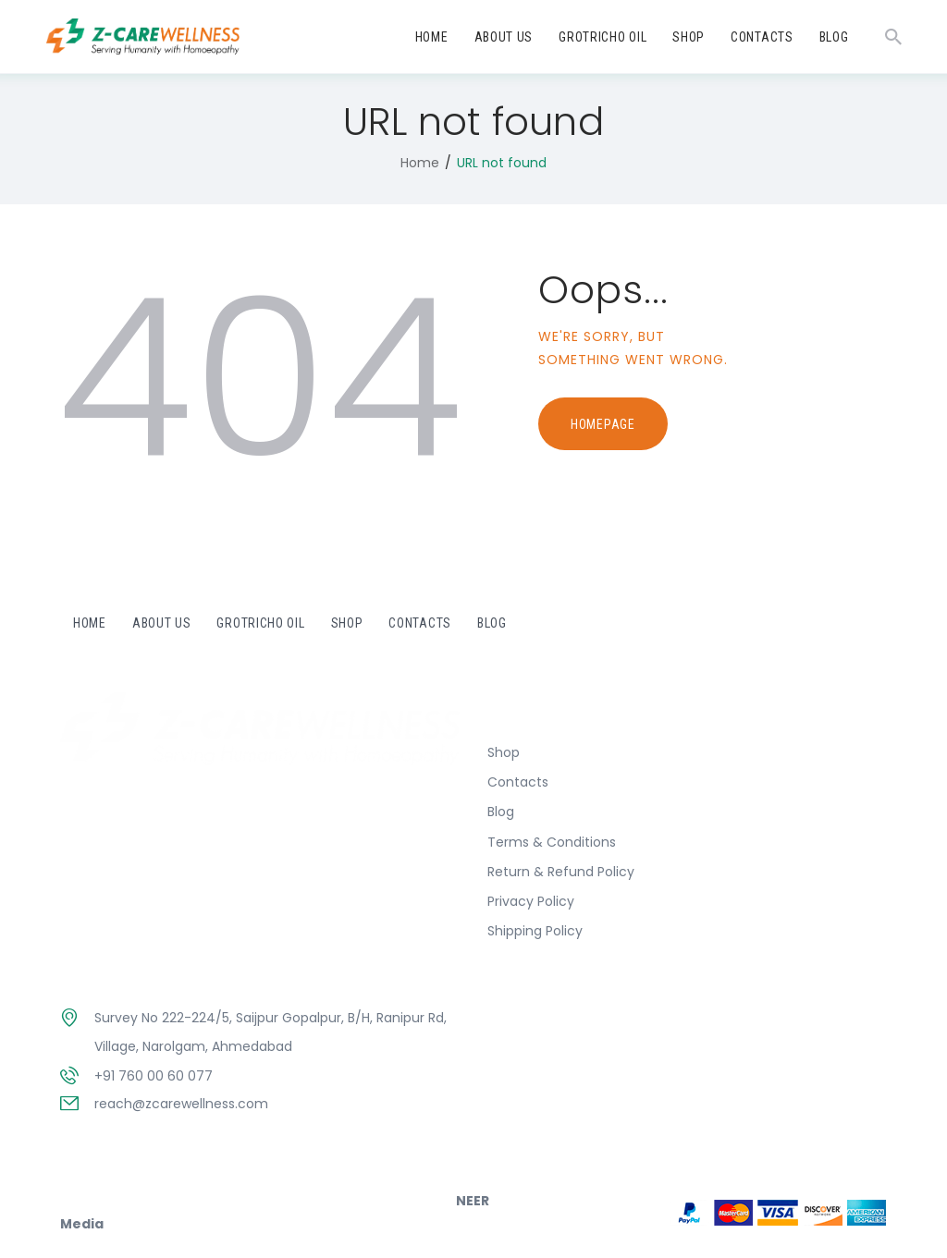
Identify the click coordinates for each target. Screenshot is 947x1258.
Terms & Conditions (551, 842)
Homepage (603, 424)
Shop (503, 752)
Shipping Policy (535, 931)
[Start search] (893, 37)
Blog (500, 811)
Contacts (517, 782)
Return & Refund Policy (560, 871)
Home (419, 162)
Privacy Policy (530, 901)
